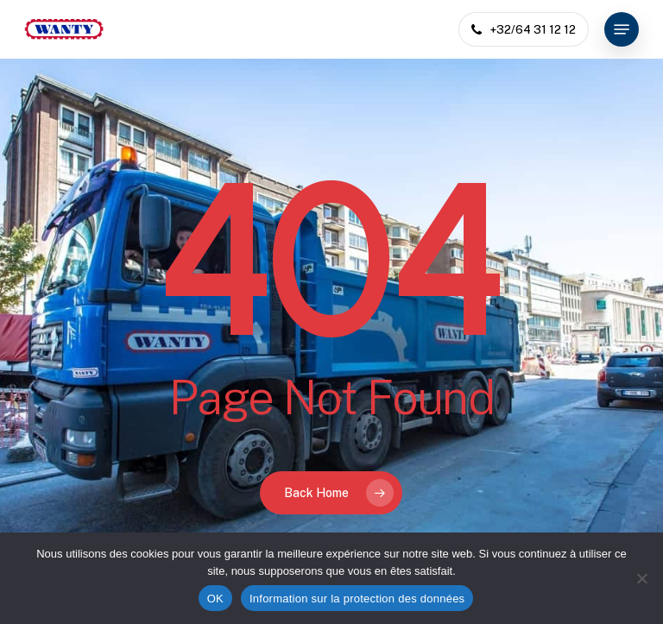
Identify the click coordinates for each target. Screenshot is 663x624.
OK (215, 598)
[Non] (641, 578)
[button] (621, 29)
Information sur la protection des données (356, 598)
